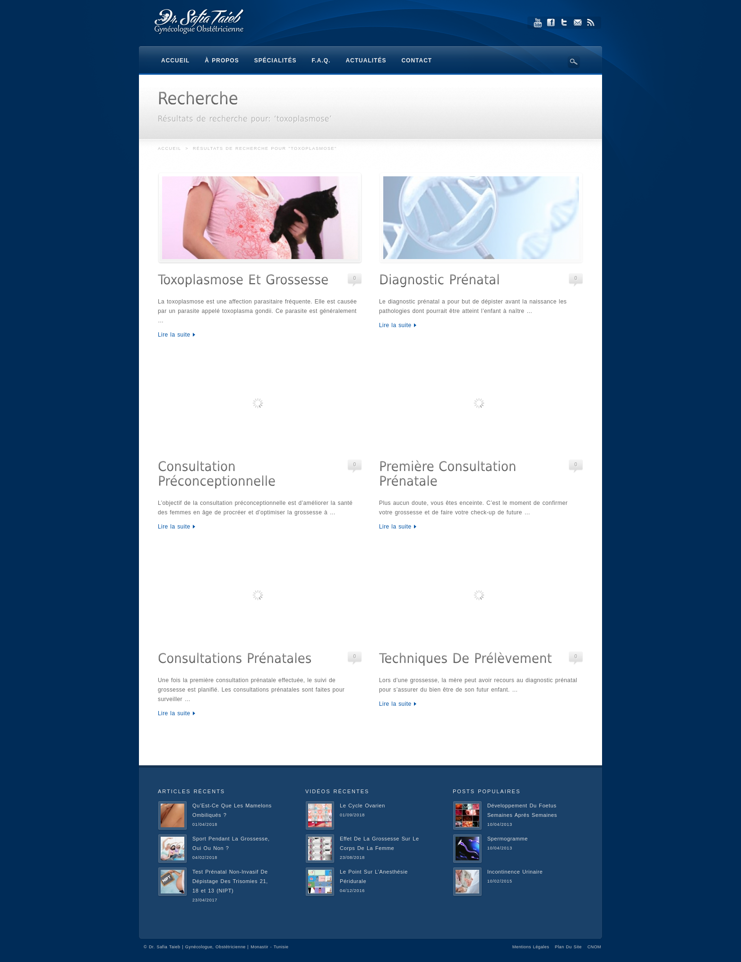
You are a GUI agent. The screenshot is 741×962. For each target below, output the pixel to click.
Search (574, 61)
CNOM (594, 947)
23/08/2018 (352, 857)
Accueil (169, 148)
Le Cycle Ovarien (362, 805)
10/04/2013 (499, 824)
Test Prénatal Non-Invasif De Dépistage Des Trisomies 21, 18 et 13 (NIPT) (230, 881)
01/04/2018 (204, 824)
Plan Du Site (568, 947)
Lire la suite (174, 334)
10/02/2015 (499, 881)
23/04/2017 (204, 900)
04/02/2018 (204, 857)
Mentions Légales (530, 947)
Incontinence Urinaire (515, 872)
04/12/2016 (352, 890)
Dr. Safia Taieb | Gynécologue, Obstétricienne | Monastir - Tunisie (219, 947)
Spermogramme (507, 838)
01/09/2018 (352, 815)
